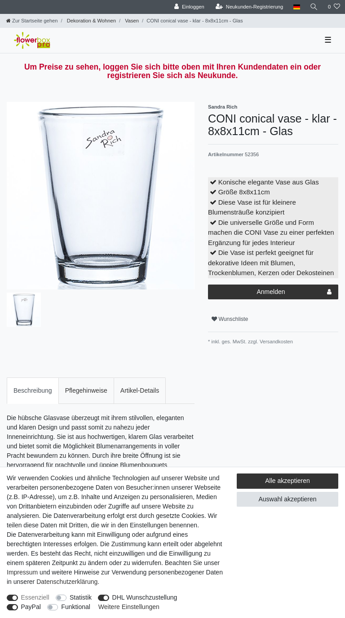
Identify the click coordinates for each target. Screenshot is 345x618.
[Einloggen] (189, 7)
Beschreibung (32, 390)
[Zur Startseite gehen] (32, 20)
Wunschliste (230, 319)
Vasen (131, 20)
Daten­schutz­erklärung (66, 581)
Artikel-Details (139, 390)
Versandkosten (275, 341)
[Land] (296, 7)
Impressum (22, 572)
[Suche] (314, 7)
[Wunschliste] (334, 7)
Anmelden (294, 292)
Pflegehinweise (86, 390)
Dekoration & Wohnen (91, 20)
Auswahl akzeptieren (287, 499)
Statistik (81, 597)
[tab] (33, 390)
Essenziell (35, 597)
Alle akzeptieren (287, 480)
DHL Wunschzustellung (144, 597)
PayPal (31, 606)
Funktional (75, 606)
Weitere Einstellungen (128, 606)
